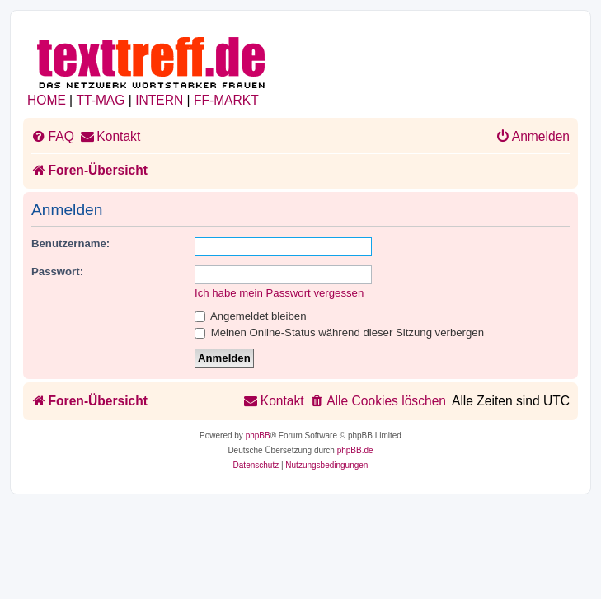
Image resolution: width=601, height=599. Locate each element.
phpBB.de (355, 450)
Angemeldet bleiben (251, 316)
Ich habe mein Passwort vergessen (279, 293)
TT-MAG (101, 100)
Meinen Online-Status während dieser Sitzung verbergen (339, 332)
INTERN (159, 100)
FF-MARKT (226, 100)
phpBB (258, 435)
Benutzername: (70, 243)
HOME (46, 100)
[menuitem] (52, 137)
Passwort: (57, 271)
